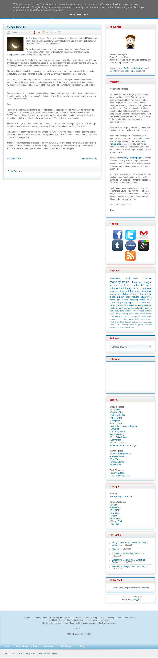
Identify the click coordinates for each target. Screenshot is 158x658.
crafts (149, 316)
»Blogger (113, 505)
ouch (140, 282)
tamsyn (120, 297)
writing (131, 327)
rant (127, 278)
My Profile (125, 68)
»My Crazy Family (117, 432)
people (145, 305)
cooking (125, 325)
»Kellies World (116, 418)
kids (143, 285)
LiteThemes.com (50, 653)
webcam (148, 311)
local (115, 305)
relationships (146, 297)
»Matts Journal (116, 423)
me (55, 32)
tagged (148, 282)
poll (125, 316)
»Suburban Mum (117, 443)
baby (122, 311)
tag (119, 327)
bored (112, 322)
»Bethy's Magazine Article (121, 496)
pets (118, 300)
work (144, 302)
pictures (137, 288)
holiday (124, 294)
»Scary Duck (115, 440)
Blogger (136, 599)
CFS (126, 305)
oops (128, 297)
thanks (112, 308)
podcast (135, 322)
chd (137, 308)
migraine (131, 302)
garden (140, 325)
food (125, 308)
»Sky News (114, 513)
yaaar (141, 311)
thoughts (148, 308)
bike (118, 325)
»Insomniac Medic (117, 473)
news (112, 291)
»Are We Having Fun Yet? (121, 453)
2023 (150, 322)
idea (111, 311)
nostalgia (118, 316)
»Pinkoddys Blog (117, 434)
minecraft (148, 325)
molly (116, 311)
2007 (145, 322)
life (111, 305)
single (142, 300)
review (131, 305)
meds (112, 297)
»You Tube (114, 524)
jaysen (148, 294)
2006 (140, 322)
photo (134, 282)
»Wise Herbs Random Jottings (123, 445)
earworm (113, 319)
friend (122, 322)
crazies (138, 291)
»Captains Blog (116, 412)
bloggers (114, 294)
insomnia (49, 32)
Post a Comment (15, 171)
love (125, 319)
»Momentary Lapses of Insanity (123, 426)
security (137, 316)
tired (121, 288)
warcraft (119, 308)
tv (136, 305)
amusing (116, 278)
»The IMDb (114, 510)
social (138, 302)
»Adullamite (115, 410)
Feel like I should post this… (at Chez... (129, 566)
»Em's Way (114, 459)
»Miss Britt (114, 429)
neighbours (113, 327)
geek (149, 285)
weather (120, 291)
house (125, 300)
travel (122, 327)
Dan (39, 32)
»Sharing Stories (117, 462)
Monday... (116, 549)
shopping (134, 300)
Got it (87, 14)
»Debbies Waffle (117, 456)
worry (126, 327)
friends (113, 285)
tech (128, 285)
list (150, 305)
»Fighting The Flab (118, 415)
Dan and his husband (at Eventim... (127, 553)
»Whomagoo (115, 464)
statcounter (114, 302)
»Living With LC (116, 421)
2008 (143, 319)
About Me (139, 68)
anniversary (123, 314)
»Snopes (113, 516)
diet (141, 308)
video (133, 294)
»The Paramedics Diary (120, 476)
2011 (144, 316)
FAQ (115, 71)
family (128, 288)
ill (124, 285)
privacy (135, 311)
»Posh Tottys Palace (118, 437)
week (149, 302)
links (140, 294)
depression (114, 314)
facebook (133, 325)
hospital (128, 322)
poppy (130, 316)
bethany (114, 288)
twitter (137, 319)
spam (120, 305)
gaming (123, 302)
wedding (132, 308)
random (136, 285)
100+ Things (129, 71)
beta (139, 305)
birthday (129, 291)
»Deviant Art (115, 507)
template (147, 288)
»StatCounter (115, 518)
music (112, 300)
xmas (149, 300)
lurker (137, 314)
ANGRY (149, 319)
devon (117, 322)
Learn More (75, 14)
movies (135, 297)
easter (131, 314)
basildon (112, 325)
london (120, 319)
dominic (128, 311)
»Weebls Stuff (116, 521)
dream (143, 314)
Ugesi (27, 653)
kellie (125, 282)
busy (120, 285)
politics (131, 319)
